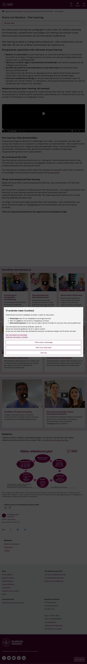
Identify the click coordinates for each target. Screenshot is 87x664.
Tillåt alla (43, 353)
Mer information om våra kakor (16, 335)
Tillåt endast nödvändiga (44, 342)
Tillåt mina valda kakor (43, 348)
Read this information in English (17, 337)
